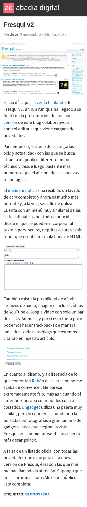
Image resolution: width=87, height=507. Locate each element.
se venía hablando (49, 102)
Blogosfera (37, 494)
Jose (14, 34)
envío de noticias (23, 190)
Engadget (31, 407)
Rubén (38, 381)
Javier (53, 381)
